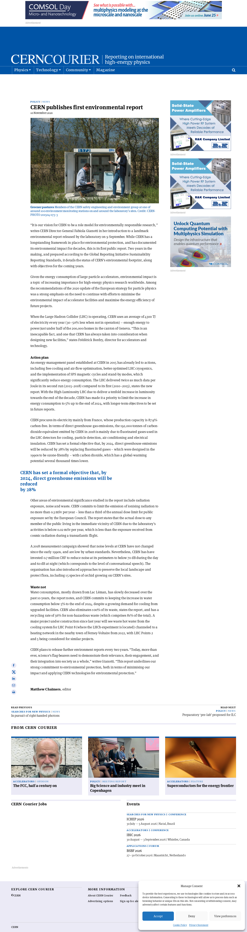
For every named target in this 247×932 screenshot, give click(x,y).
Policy (35, 93)
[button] (239, 886)
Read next (228, 698)
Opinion (43, 773)
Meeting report (114, 773)
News (46, 93)
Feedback (126, 886)
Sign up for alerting (132, 892)
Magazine (105, 80)
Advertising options (100, 892)
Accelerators (24, 773)
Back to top (123, 928)
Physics (21, 80)
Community (77, 80)
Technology (47, 80)
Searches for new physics (30, 702)
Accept (158, 916)
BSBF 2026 (134, 842)
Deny (191, 916)
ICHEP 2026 (135, 810)
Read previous (21, 698)
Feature (197, 773)
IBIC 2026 (134, 826)
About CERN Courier (100, 886)
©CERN (15, 886)
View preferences (225, 916)
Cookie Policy (180, 925)
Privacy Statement (198, 925)
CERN (14, 918)
